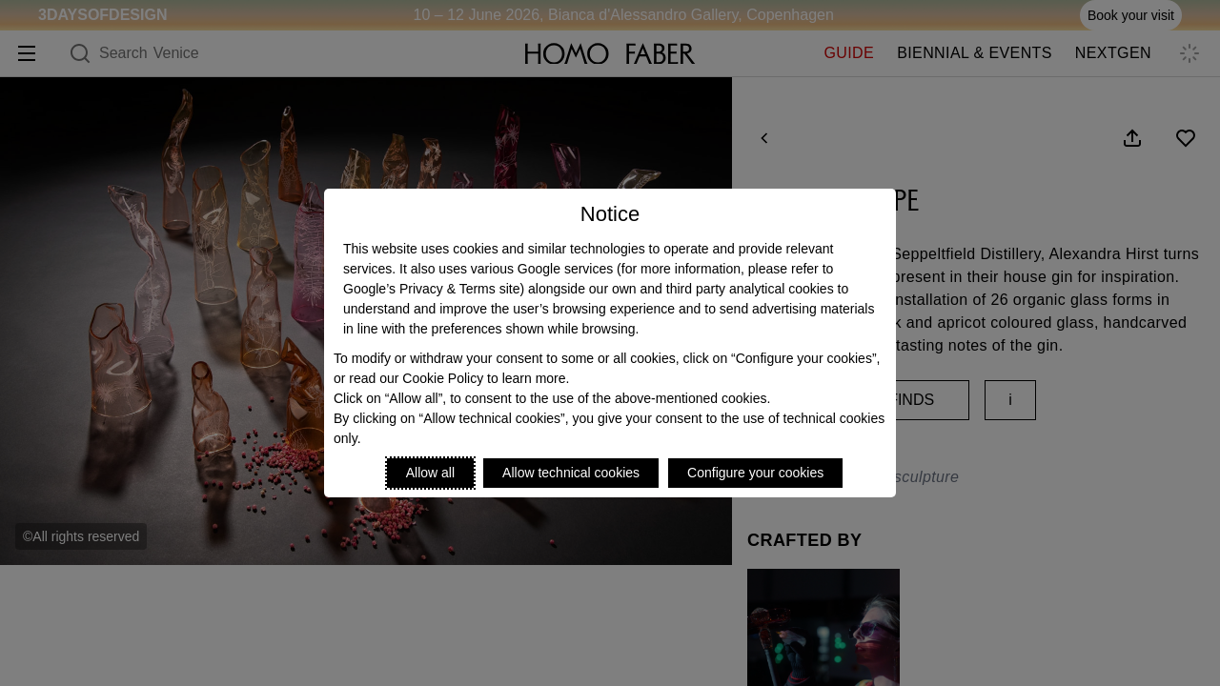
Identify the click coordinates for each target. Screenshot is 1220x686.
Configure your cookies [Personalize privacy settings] (755, 472)
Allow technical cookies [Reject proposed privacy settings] (571, 472)
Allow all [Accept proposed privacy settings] (430, 472)
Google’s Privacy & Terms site (431, 288)
